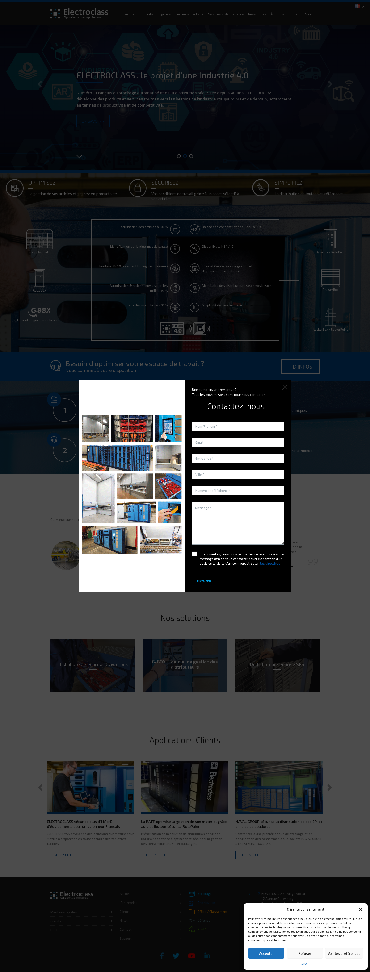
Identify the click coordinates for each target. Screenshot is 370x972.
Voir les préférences (344, 953)
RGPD (303, 963)
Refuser (305, 953)
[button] (360, 909)
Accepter (266, 953)
